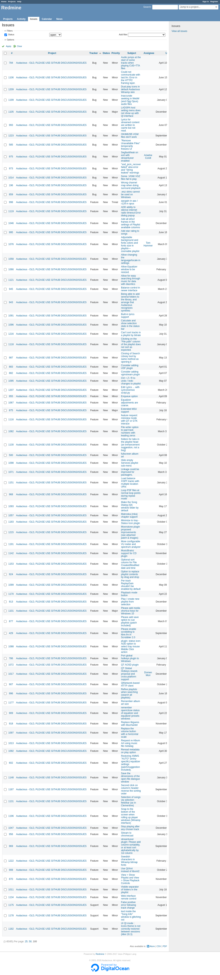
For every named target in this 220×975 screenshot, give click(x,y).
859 (11, 194)
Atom (152, 946)
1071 (11, 472)
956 (11, 834)
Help (19, 1)
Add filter (123, 34)
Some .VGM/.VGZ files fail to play (130, 177)
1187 (11, 789)
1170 (11, 594)
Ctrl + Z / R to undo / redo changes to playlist (131, 381)
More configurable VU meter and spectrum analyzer (131, 544)
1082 (11, 431)
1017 (11, 673)
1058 (11, 259)
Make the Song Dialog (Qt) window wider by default (130, 506)
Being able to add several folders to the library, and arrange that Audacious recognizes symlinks (130, 302)
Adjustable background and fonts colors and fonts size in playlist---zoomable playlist (130, 244)
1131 (11, 801)
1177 (11, 702)
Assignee (149, 53)
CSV (159, 946)
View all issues (179, 31)
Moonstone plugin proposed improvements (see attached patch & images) (130, 532)
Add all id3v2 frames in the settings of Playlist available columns (130, 223)
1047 (11, 828)
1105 (11, 111)
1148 (11, 777)
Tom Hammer (148, 244)
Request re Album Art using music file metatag (130, 743)
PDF (165, 946)
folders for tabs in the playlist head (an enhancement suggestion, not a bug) (130, 445)
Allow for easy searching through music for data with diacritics (130, 279)
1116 (11, 419)
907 (11, 684)
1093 (11, 506)
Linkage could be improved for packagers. (130, 472)
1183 (11, 521)
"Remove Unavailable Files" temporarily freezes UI (130, 144)
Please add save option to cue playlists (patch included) (130, 621)
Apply (8, 46)
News (59, 19)
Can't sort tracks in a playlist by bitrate (131, 334)
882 (11, 373)
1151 (11, 482)
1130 (11, 444)
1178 (11, 915)
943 (11, 302)
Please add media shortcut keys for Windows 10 (130, 611)
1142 (11, 553)
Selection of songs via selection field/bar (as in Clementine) (131, 801)
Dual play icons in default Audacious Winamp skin (130, 89)
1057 (11, 515)
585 (11, 144)
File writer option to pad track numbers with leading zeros (130, 431)
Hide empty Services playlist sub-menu (129, 463)
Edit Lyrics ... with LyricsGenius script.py (130, 390)
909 (11, 713)
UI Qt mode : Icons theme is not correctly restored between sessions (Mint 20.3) (130, 929)
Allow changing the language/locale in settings (130, 258)
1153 (11, 563)
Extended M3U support (129, 410)
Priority (115, 53)
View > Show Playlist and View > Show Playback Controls (130, 879)
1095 (11, 380)
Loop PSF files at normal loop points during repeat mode (131, 494)
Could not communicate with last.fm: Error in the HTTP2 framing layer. (130, 77)
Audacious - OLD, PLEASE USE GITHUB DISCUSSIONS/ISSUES (51, 62)
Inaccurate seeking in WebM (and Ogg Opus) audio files (130, 99)
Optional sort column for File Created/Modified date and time (130, 563)
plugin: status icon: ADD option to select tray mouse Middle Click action (131, 646)
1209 (11, 89)
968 (11, 494)
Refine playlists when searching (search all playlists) (129, 693)
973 (11, 168)
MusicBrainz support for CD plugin (129, 553)
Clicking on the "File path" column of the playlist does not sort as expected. (131, 344)
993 (11, 125)
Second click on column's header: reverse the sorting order (131, 789)
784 (11, 62)
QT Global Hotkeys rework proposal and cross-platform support (129, 674)
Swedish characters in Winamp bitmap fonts (129, 860)
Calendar (47, 19)
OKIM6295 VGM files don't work (130, 135)
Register (214, 1)
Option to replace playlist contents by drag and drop (130, 574)
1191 (11, 544)
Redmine (100, 954)
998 (11, 202)
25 (26, 941)
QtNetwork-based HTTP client (130, 684)
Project (52, 53)
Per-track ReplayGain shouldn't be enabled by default (131, 584)
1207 (11, 390)
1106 (11, 77)
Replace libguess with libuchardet (130, 723)
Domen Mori (148, 674)
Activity (21, 19)
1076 (11, 244)
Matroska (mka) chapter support (129, 515)
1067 (11, 402)
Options (10, 39)
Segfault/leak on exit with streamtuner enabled (129, 156)
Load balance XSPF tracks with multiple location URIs (130, 482)
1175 (11, 905)
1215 (11, 532)
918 (11, 723)
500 (11, 455)
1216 (11, 333)
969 (11, 846)
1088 (11, 646)
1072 (11, 664)
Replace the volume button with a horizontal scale (129, 732)
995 (11, 232)
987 (11, 357)
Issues (33, 19)
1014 (11, 177)
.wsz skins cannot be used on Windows (130, 194)
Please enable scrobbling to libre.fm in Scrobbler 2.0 (128, 633)
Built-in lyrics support (127, 315)
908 (11, 870)
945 (11, 289)
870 (11, 879)
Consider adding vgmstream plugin (130, 373)
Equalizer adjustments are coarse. (129, 402)
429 (11, 633)
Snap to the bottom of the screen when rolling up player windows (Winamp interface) (130, 816)
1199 (11, 100)
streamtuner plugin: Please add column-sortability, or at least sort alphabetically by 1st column (131, 846)
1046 (11, 223)
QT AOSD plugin (130, 664)
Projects (12, 1)
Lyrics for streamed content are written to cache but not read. (130, 125)
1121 (11, 280)
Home (4, 1)
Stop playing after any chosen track (130, 828)
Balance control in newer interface (130, 289)
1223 (11, 135)
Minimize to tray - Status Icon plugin (130, 522)
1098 (11, 463)
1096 (11, 324)
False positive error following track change (128, 905)
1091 (11, 315)
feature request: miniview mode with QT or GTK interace (129, 419)
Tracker (93, 53)
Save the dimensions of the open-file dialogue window (130, 777)
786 (11, 658)
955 (11, 396)
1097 (11, 732)
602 (11, 762)
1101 (11, 610)
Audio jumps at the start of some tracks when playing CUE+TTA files (131, 63)
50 (30, 941)
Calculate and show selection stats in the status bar (130, 324)
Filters (10, 31)
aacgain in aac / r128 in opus (129, 202)
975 (11, 156)
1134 (11, 897)
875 (11, 410)
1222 (11, 860)
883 (11, 366)
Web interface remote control (128, 897)
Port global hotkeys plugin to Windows (130, 658)
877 (11, 621)
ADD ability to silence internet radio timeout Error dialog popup (131, 211)
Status (11, 35)
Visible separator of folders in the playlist (130, 889)
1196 (11, 816)
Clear (19, 46)
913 (11, 601)
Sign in (206, 1)
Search (147, 7)
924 (11, 574)
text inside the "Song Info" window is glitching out (131, 915)
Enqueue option (129, 396)
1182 (11, 928)
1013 (11, 743)
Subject (131, 53)
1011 (11, 889)
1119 (11, 211)
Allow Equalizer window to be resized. (129, 269)
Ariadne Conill (148, 156)
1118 (11, 344)
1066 (11, 269)
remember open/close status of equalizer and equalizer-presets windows (130, 713)
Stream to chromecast (127, 834)
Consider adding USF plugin (129, 367)
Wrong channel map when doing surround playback (131, 185)
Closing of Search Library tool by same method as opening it (130, 357)
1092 (11, 751)
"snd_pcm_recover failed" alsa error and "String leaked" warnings (131, 168)
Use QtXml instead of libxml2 (130, 870)
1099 (11, 584)
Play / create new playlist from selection (130, 602)
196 (11, 185)
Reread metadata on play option (130, 751)
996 (11, 693)
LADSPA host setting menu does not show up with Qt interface (131, 111)
